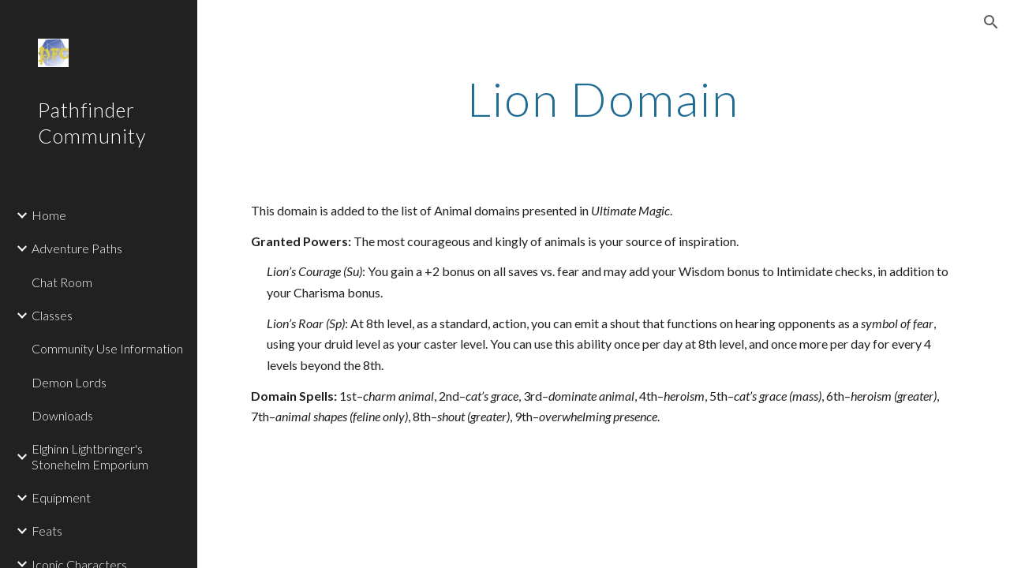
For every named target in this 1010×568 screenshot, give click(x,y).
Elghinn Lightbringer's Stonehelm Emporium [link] (90, 456)
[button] (991, 22)
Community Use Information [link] (107, 348)
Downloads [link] (62, 415)
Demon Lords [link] (69, 382)
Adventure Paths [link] (77, 248)
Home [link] (49, 214)
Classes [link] (52, 315)
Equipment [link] (61, 497)
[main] (603, 98)
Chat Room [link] (62, 282)
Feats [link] (47, 530)
